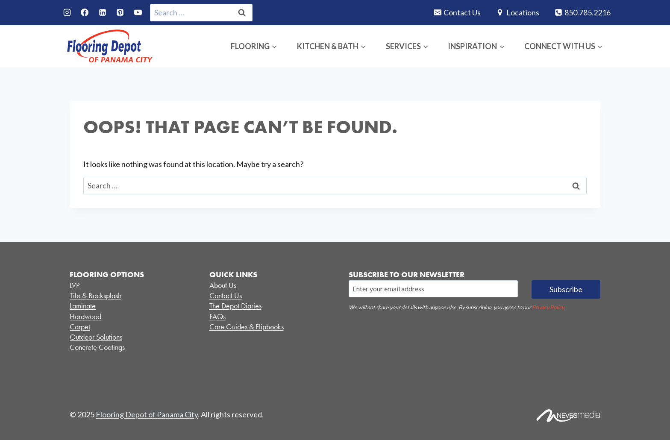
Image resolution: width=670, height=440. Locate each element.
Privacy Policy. (548, 307)
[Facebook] (84, 12)
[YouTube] (138, 12)
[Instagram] (67, 12)
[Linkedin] (102, 12)
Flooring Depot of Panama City (147, 414)
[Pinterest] (120, 12)
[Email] (433, 288)
